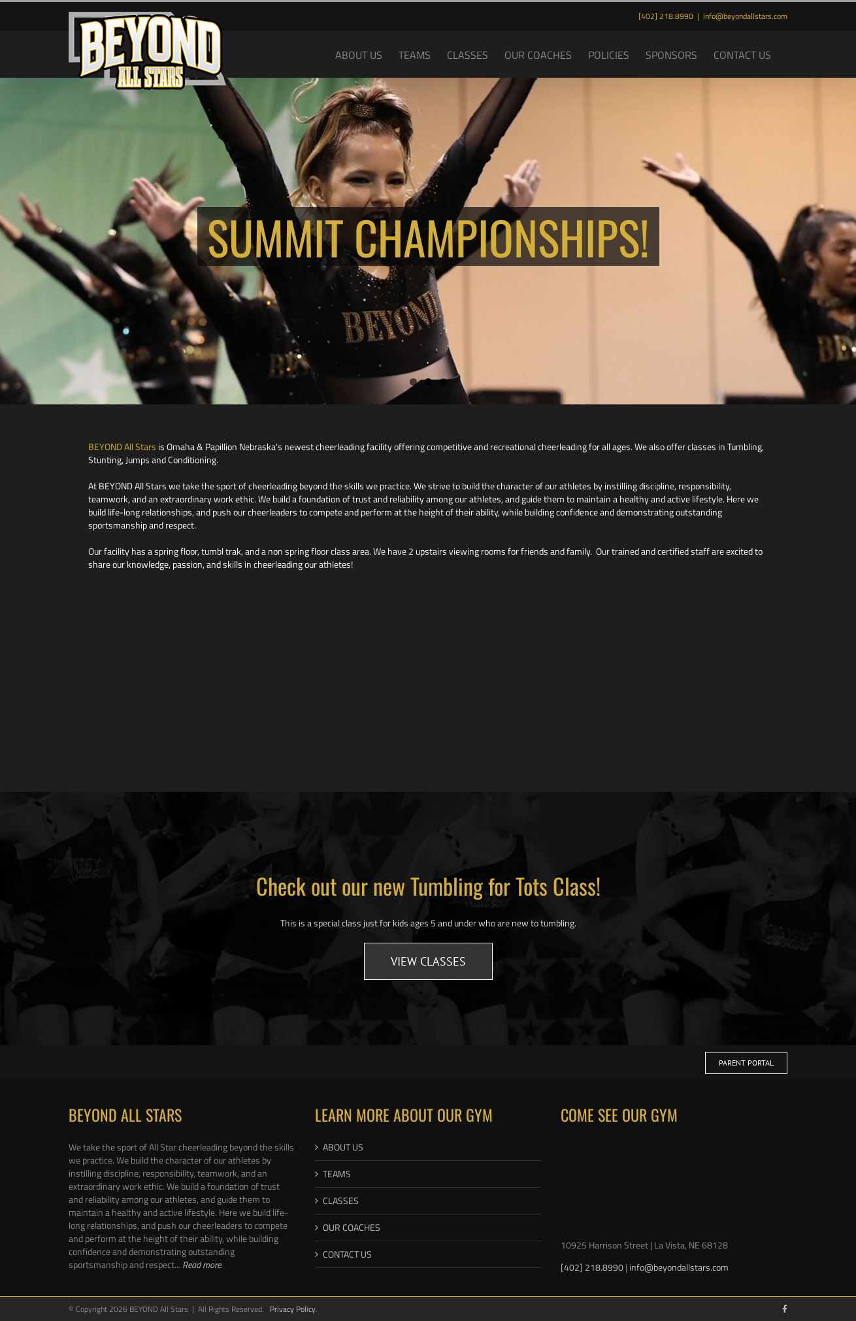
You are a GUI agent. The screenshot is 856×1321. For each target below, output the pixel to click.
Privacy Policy (293, 1309)
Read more (201, 1264)
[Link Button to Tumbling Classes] (428, 961)
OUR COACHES (351, 1227)
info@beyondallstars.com (745, 16)
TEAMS (337, 1174)
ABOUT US (343, 1147)
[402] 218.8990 (593, 1267)
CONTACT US (347, 1254)
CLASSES (341, 1200)
